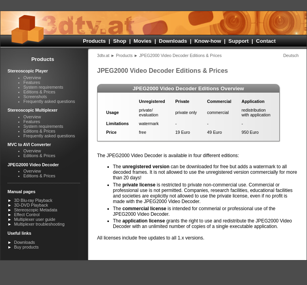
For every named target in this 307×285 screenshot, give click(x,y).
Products (94, 41)
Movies (142, 41)
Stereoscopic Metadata (35, 209)
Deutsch (291, 55)
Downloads (173, 41)
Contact (266, 41)
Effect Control (26, 214)
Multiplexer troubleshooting (39, 224)
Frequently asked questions (49, 101)
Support (239, 41)
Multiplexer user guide (34, 219)
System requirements (43, 87)
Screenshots (35, 96)
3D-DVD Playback (31, 205)
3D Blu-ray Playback (33, 200)
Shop (119, 41)
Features (31, 82)
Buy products (26, 247)
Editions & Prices (39, 91)
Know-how (207, 41)
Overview (32, 77)
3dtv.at (103, 55)
